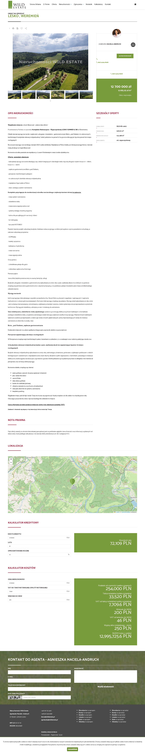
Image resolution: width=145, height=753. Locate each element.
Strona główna (35, 4)
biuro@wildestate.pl (48, 717)
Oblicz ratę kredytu (125, 95)
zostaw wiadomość (125, 56)
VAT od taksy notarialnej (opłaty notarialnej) (27, 588)
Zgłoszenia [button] (78, 4)
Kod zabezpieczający (16, 694)
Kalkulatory (98, 4)
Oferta (54, 4)
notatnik (89, 4)
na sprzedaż (120, 710)
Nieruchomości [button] (65, 4)
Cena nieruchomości (16, 579)
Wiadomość (79, 669)
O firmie (46, 4)
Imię (9, 669)
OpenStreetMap (126, 512)
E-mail (10, 677)
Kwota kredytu (14, 534)
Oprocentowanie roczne (18, 551)
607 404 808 (102, 62)
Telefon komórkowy (16, 685)
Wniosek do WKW (15, 596)
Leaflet (116, 512)
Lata (10, 542)
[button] (72, 481)
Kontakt (108, 4)
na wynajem (87, 710)
